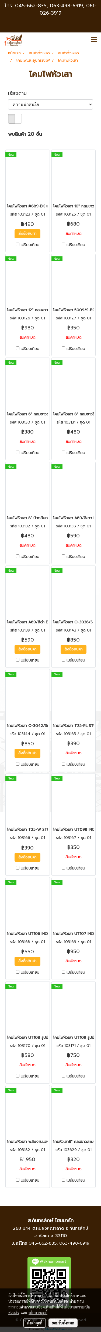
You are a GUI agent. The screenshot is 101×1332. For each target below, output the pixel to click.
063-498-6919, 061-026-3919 (68, 9)
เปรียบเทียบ (30, 245)
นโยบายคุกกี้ (38, 1312)
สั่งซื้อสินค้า (27, 233)
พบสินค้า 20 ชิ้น (25, 134)
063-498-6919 (74, 1243)
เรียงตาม (20, 93)
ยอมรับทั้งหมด (63, 1322)
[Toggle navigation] (94, 40)
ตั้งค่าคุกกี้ (34, 1322)
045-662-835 (31, 5)
